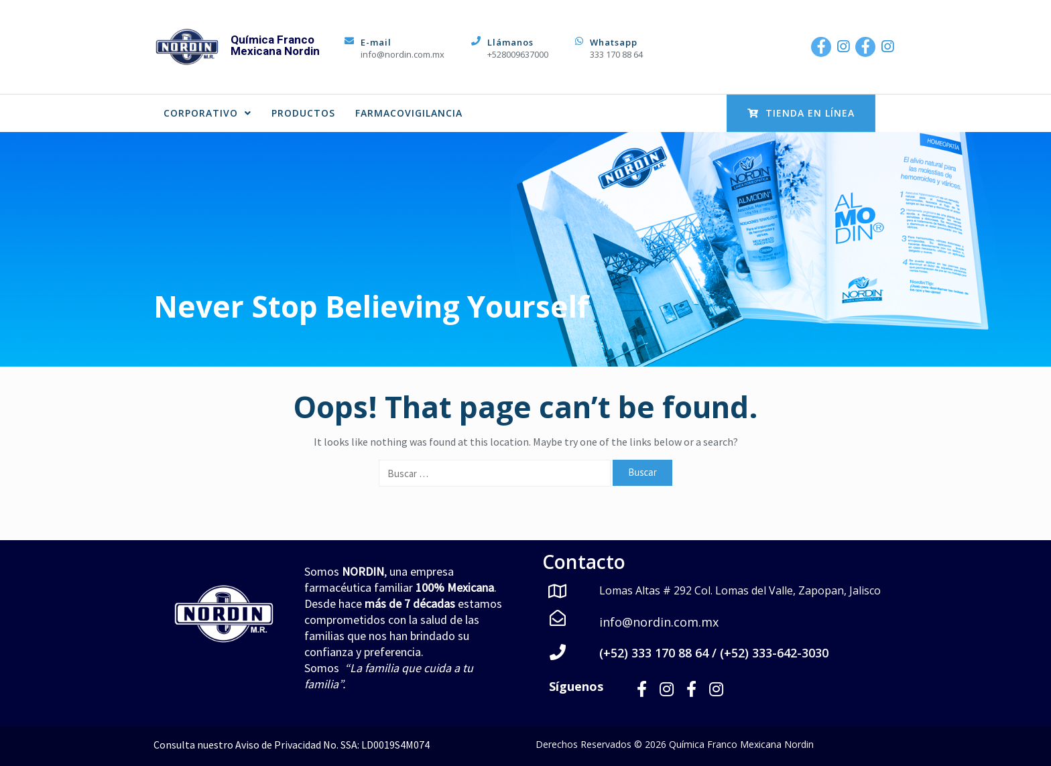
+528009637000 (517, 54)
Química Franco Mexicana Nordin (275, 45)
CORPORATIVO (207, 113)
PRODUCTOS (303, 113)
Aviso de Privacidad (278, 744)
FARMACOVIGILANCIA (408, 113)
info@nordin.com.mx (402, 54)
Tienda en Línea (801, 113)
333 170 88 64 (616, 54)
